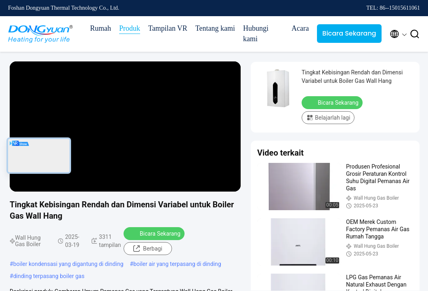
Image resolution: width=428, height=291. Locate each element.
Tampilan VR (167, 28)
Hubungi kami (256, 33)
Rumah (100, 28)
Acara (300, 28)
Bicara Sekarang (349, 33)
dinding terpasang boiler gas (49, 276)
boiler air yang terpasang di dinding (177, 264)
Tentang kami (215, 28)
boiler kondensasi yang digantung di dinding (68, 264)
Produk (129, 28)
